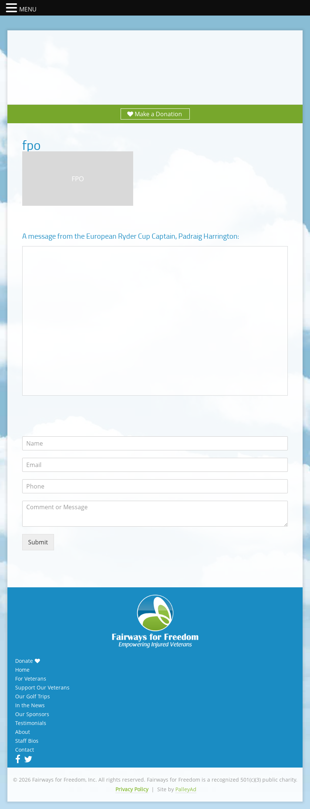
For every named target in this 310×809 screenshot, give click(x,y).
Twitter (27, 759)
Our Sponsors (32, 714)
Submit (38, 542)
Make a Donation (158, 114)
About (22, 732)
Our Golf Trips (32, 696)
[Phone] (155, 486)
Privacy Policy (131, 789)
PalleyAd (185, 789)
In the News (30, 705)
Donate (24, 661)
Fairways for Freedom (155, 60)
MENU (28, 9)
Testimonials (30, 723)
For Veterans (30, 678)
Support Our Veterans (42, 687)
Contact (24, 749)
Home (22, 670)
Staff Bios (26, 741)
